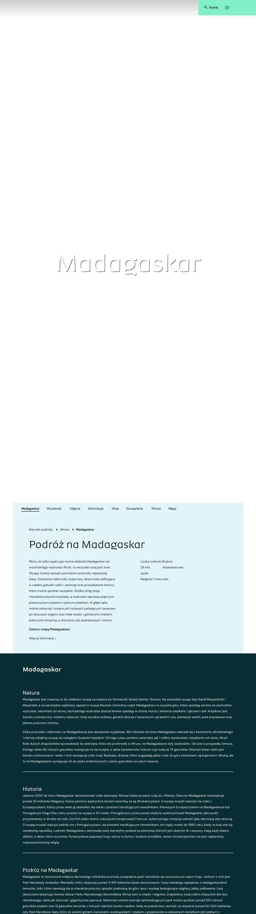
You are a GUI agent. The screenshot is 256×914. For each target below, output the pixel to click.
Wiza (115, 508)
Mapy (172, 508)
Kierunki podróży (41, 529)
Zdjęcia (75, 508)
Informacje (95, 508)
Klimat (156, 508)
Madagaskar (30, 508)
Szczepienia (134, 508)
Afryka (64, 529)
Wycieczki (54, 508)
